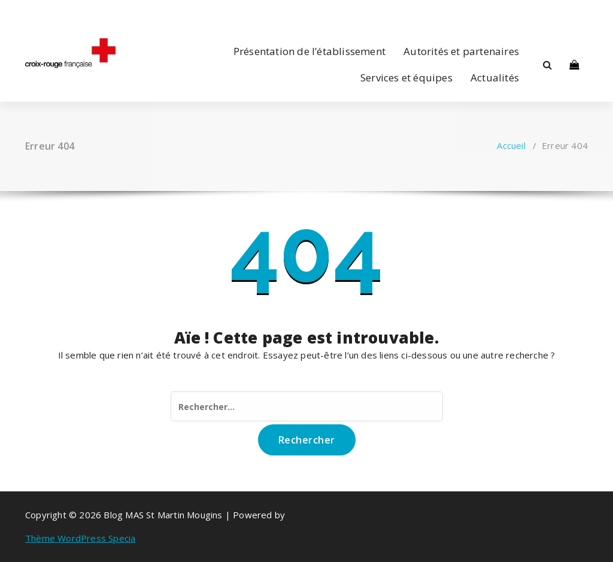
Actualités (495, 77)
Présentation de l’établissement (309, 51)
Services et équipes (406, 77)
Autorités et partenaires (461, 51)
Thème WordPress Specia (80, 538)
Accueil (511, 145)
